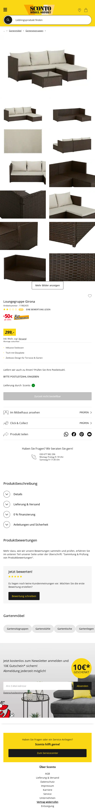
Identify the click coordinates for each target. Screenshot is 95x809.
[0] (86, 10)
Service (47, 793)
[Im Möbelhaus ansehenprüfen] (47, 412)
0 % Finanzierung (24, 514)
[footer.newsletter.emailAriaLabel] (37, 686)
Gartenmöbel (13, 615)
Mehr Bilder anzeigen (47, 285)
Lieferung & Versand (27, 504)
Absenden (82, 686)
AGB (47, 773)
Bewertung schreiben (24, 596)
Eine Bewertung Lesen (38, 310)
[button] (4, 10)
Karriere (47, 789)
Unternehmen (47, 798)
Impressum (47, 785)
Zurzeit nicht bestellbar (47, 396)
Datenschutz (47, 781)
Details (18, 494)
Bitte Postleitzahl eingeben (21, 376)
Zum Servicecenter (47, 753)
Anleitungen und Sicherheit (31, 524)
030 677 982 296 (47, 454)
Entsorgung (47, 806)
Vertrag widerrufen (47, 802)
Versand (22, 338)
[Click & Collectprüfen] (47, 423)
